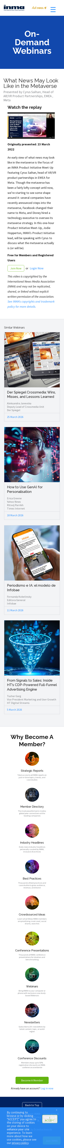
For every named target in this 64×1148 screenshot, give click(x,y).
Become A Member (32, 1080)
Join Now (15, 268)
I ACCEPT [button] (50, 1119)
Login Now (37, 268)
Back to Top (32, 1105)
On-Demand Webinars (32, 42)
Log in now (47, 1088)
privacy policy (20, 1143)
